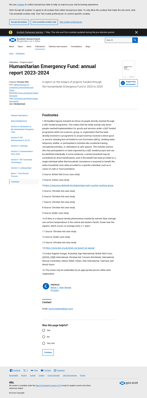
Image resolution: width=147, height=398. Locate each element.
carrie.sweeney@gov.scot (60, 308)
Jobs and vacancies (70, 375)
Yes (48, 330)
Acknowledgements (19, 121)
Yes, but (51, 343)
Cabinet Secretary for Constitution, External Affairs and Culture (21, 87)
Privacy (82, 375)
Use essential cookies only (44, 22)
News (29, 46)
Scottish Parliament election (30, 32)
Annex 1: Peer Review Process (20, 174)
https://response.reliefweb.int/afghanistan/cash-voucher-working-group (78, 185)
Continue (48, 352)
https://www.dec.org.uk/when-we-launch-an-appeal (69, 248)
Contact (33, 375)
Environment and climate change (26, 98)
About (11, 46)
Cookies (41, 375)
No (48, 336)
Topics (20, 46)
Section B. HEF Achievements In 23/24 (20, 138)
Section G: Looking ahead (21, 168)
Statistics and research (58, 46)
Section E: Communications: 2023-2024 (22, 152)
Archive (24, 375)
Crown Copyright (54, 375)
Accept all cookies (19, 22)
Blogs (88, 46)
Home (11, 53)
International (13, 101)
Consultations (76, 46)
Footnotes (15, 182)
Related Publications (19, 115)
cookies (20, 4)
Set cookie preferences (71, 22)
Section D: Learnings (19, 146)
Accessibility (13, 375)
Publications (40, 46)
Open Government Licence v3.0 (48, 385)
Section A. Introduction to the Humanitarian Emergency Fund (22, 129)
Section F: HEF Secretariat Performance (21, 161)
